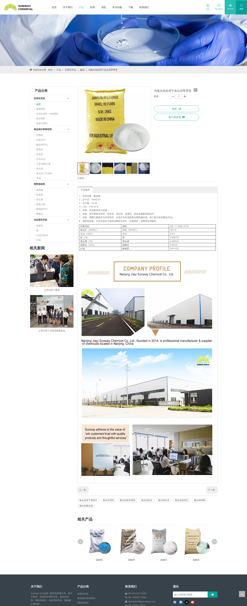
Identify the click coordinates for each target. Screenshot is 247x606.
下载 (130, 7)
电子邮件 (219, 9)
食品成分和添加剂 (43, 129)
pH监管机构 (42, 235)
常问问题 (117, 7)
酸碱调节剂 (41, 208)
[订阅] (213, 594)
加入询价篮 (176, 117)
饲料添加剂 (39, 183)
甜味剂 (39, 149)
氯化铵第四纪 (181, 500)
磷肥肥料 (40, 108)
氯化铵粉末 (146, 500)
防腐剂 (39, 135)
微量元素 (40, 204)
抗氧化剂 (40, 139)
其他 (38, 178)
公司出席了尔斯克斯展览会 (51, 330)
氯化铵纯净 (163, 500)
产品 (81, 7)
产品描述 (85, 189)
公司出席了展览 (52, 289)
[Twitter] (187, 602)
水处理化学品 (40, 219)
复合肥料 (40, 118)
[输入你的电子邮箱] (193, 594)
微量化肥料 (41, 123)
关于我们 (68, 7)
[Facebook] (175, 602)
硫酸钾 (131, 559)
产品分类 (83, 586)
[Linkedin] (181, 602)
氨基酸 (39, 189)
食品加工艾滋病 (44, 173)
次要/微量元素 (43, 163)
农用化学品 (39, 98)
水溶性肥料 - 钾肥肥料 (47, 113)
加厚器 (39, 154)
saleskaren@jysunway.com (142, 601)
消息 (103, 7)
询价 (176, 109)
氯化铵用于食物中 (88, 500)
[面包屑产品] (123, 40)
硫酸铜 (99, 559)
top (242, 594)
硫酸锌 (163, 559)
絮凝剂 (39, 225)
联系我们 (144, 7)
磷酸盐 (39, 213)
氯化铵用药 (108, 500)
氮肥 (38, 104)
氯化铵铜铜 (199, 500)
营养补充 (40, 158)
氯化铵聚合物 (86, 505)
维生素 (39, 168)
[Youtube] (193, 602)
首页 (54, 7)
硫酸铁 (196, 559)
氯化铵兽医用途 (127, 500)
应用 (92, 7)
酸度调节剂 (41, 144)
